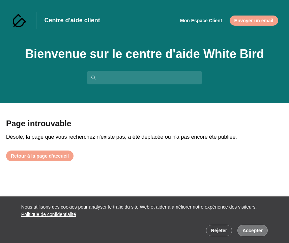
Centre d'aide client (72, 20)
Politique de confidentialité (48, 214)
